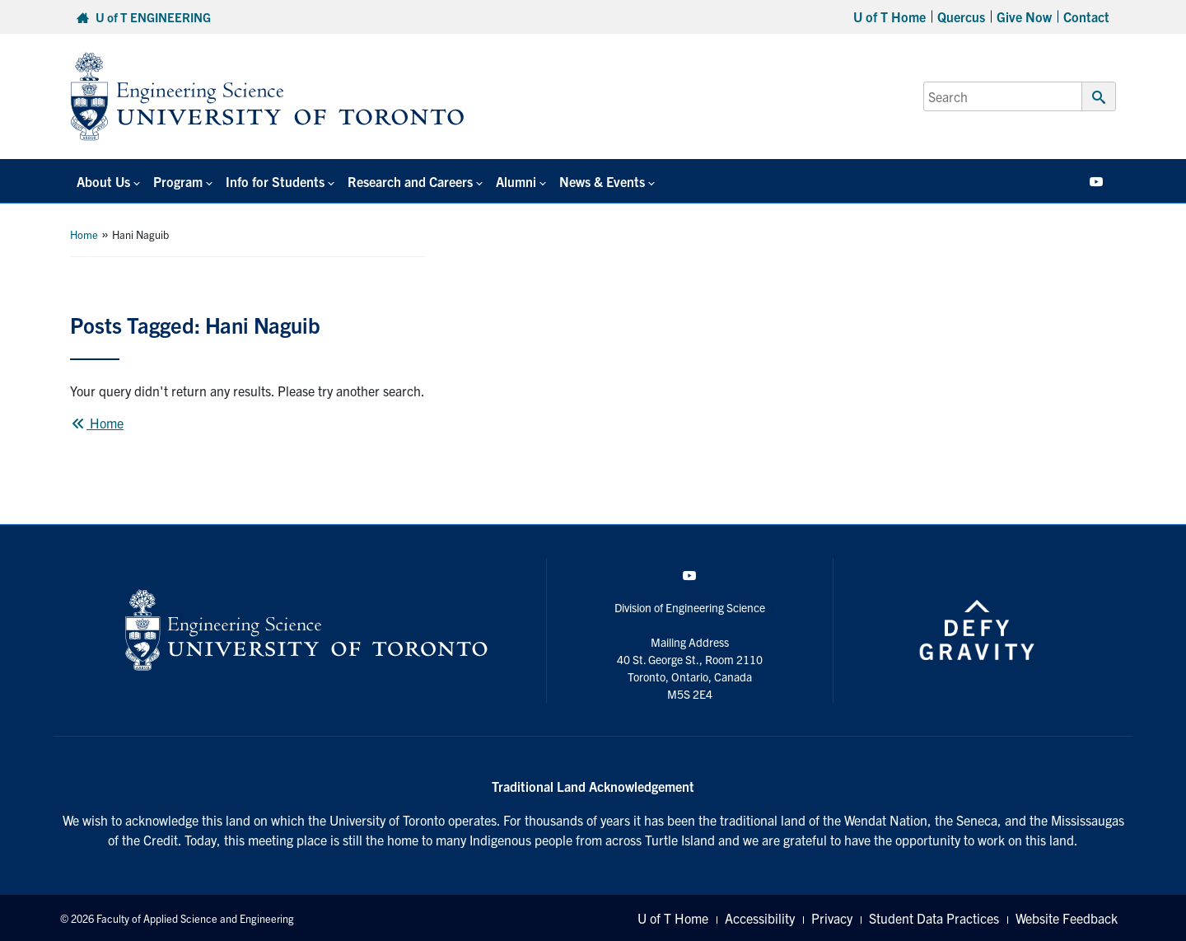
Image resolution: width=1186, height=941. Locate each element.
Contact (1086, 16)
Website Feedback (1067, 918)
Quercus (961, 16)
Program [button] (178, 181)
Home (84, 234)
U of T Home (889, 16)
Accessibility (760, 918)
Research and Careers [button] (410, 181)
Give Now (1024, 16)
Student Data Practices (934, 918)
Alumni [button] (516, 181)
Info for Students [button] (275, 181)
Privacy (831, 918)
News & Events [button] (602, 181)
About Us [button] (103, 181)
